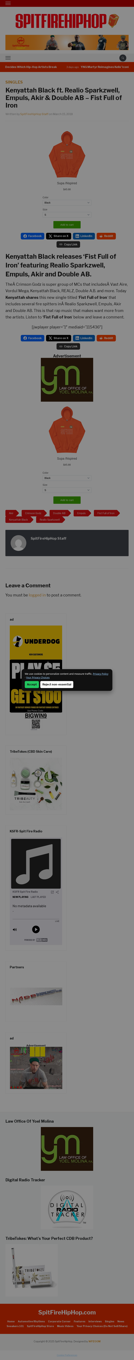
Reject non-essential (56, 684)
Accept (32, 684)
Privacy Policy (100, 673)
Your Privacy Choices (38, 677)
